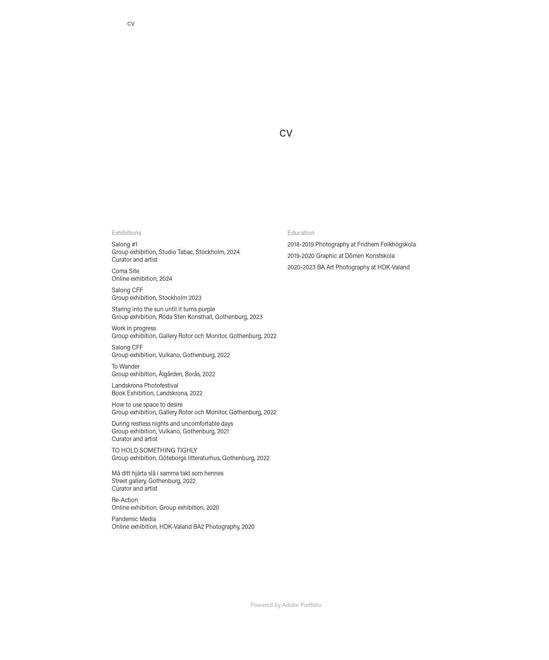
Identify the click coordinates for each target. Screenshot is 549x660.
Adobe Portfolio (301, 604)
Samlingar (62, 23)
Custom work (101, 23)
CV (131, 23)
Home (29, 23)
